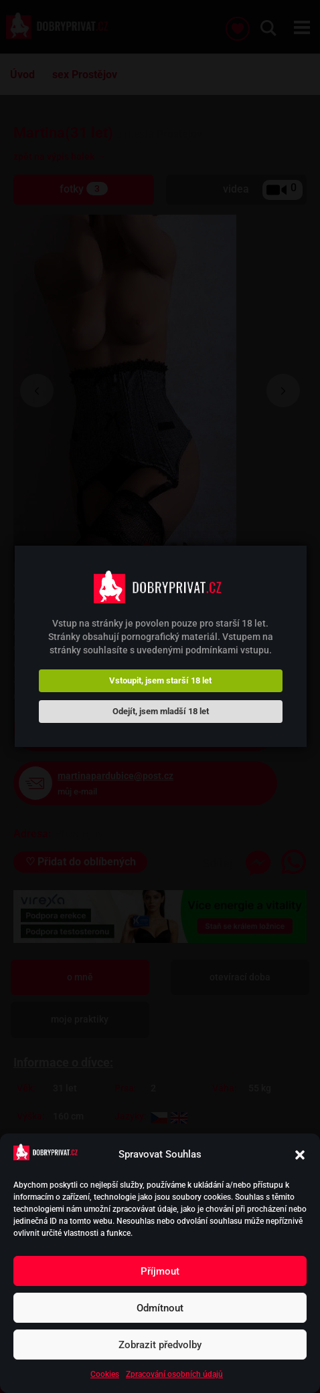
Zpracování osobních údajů (174, 1374)
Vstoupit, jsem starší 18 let (160, 680)
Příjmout (160, 1271)
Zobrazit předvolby (160, 1345)
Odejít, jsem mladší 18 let (160, 711)
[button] (300, 1155)
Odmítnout (160, 1308)
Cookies (104, 1374)
